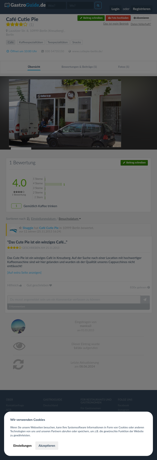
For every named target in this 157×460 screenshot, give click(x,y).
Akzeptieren (46, 445)
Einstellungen (22, 445)
